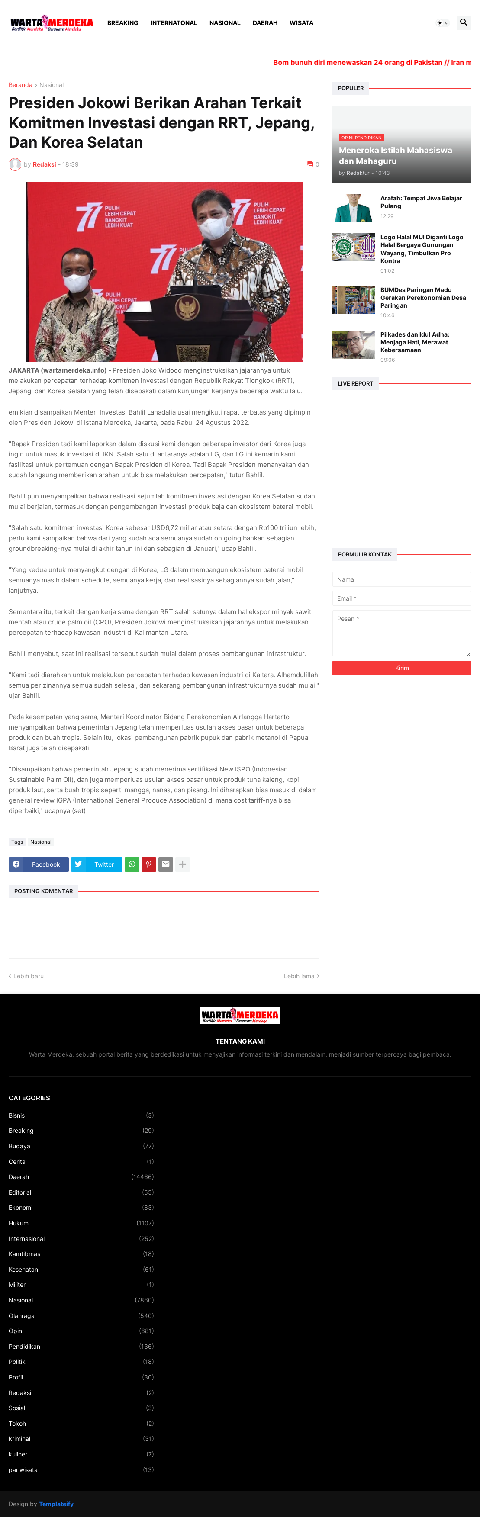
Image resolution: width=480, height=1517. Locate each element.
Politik (81, 1361)
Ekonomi (81, 1207)
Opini (81, 1331)
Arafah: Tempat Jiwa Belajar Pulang (421, 201)
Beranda (20, 85)
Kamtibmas (81, 1254)
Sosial (81, 1408)
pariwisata (81, 1470)
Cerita (81, 1161)
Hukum (81, 1223)
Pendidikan (81, 1346)
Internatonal (174, 22)
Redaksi (81, 1392)
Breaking (123, 22)
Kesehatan (81, 1269)
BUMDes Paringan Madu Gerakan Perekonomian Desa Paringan (423, 297)
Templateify (56, 1503)
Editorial (81, 1192)
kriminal (81, 1438)
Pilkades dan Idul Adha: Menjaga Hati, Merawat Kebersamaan (414, 342)
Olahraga (81, 1315)
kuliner (81, 1454)
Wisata (301, 22)
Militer (81, 1284)
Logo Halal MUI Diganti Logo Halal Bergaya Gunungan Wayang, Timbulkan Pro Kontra (422, 248)
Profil (81, 1377)
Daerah (265, 22)
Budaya (81, 1146)
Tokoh (81, 1423)
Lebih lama (299, 976)
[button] (442, 23)
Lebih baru (28, 976)
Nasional (225, 22)
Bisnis (81, 1115)
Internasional (81, 1238)
